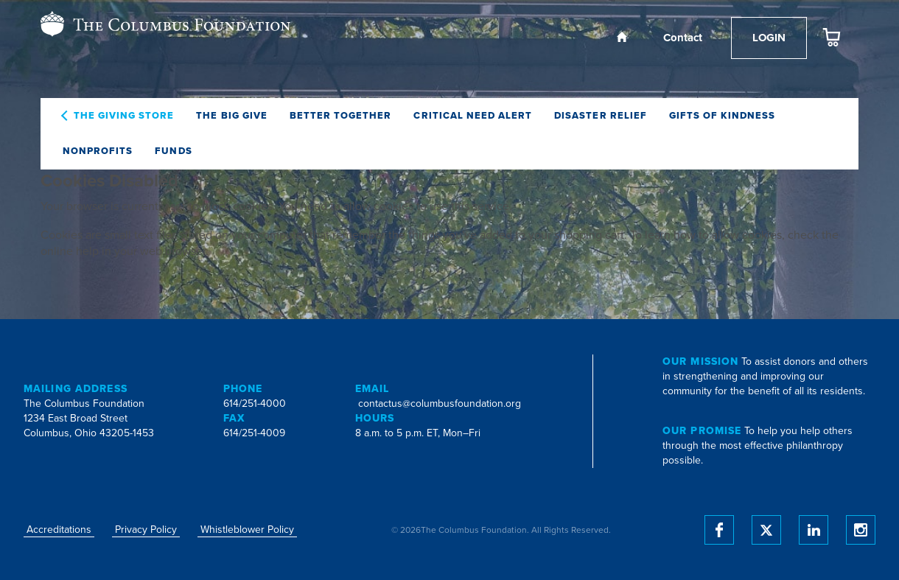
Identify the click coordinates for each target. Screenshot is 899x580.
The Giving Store (124, 116)
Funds (173, 151)
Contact (682, 37)
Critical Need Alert (472, 116)
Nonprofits (98, 151)
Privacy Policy (146, 529)
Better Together (341, 116)
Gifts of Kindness (722, 116)
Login (768, 37)
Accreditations (59, 529)
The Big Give (231, 116)
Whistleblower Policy (247, 529)
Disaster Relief (600, 116)
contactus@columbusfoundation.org (439, 403)
